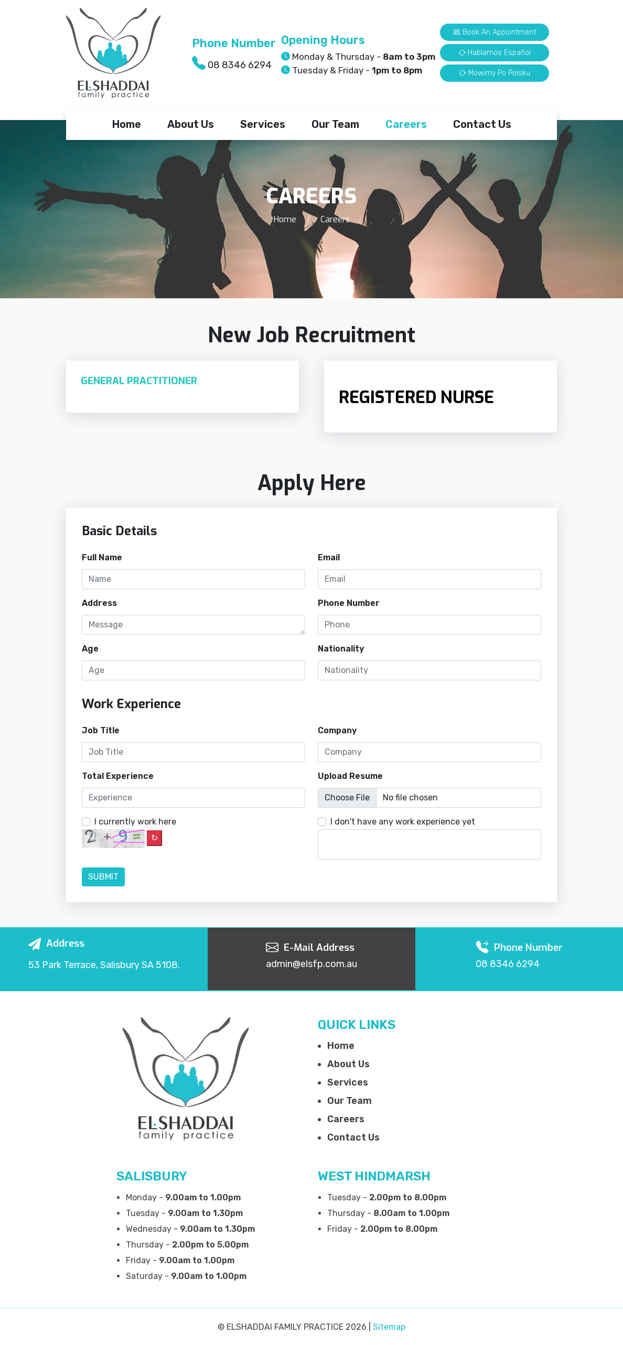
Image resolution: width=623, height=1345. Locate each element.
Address (99, 603)
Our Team (335, 124)
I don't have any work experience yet (402, 822)
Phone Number (349, 603)
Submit (103, 877)
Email (329, 557)
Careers (406, 124)
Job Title (101, 730)
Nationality (341, 649)
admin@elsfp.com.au (311, 964)
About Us (190, 124)
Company (337, 730)
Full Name (102, 557)
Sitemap (389, 1327)
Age (90, 649)
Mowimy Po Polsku (494, 73)
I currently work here (135, 822)
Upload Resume (350, 776)
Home (126, 124)
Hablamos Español (494, 52)
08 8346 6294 (240, 65)
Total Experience (118, 776)
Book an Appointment (494, 32)
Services (262, 124)
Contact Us (482, 124)
